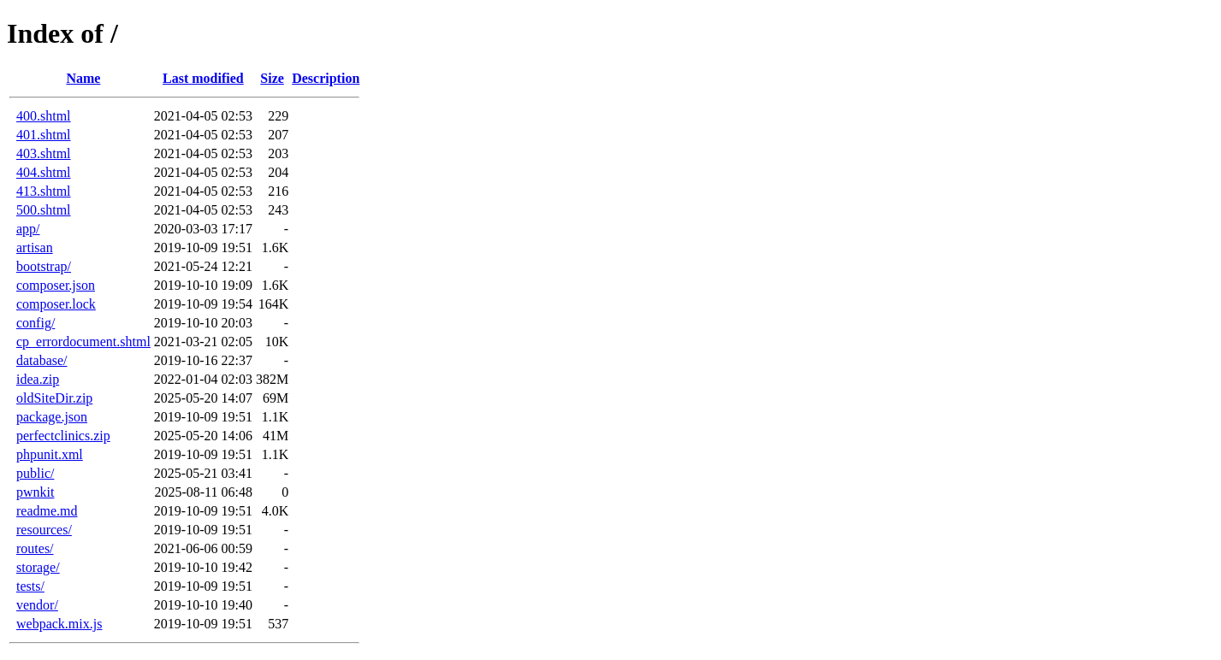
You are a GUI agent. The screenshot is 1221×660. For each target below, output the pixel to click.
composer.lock (56, 304)
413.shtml (43, 191)
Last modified (203, 78)
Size (272, 78)
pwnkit (35, 492)
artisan (34, 247)
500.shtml (43, 210)
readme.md (47, 511)
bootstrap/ (43, 266)
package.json (51, 417)
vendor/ (37, 605)
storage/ (38, 567)
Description (325, 78)
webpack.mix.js (59, 623)
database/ (42, 360)
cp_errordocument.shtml (83, 341)
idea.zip (37, 379)
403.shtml (43, 153)
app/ (28, 228)
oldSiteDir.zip (54, 398)
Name (83, 78)
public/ (35, 473)
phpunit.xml (49, 454)
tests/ (30, 586)
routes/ (35, 548)
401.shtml (43, 134)
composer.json (55, 285)
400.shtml (43, 116)
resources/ (44, 529)
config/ (35, 322)
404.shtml (43, 172)
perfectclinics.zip (63, 435)
